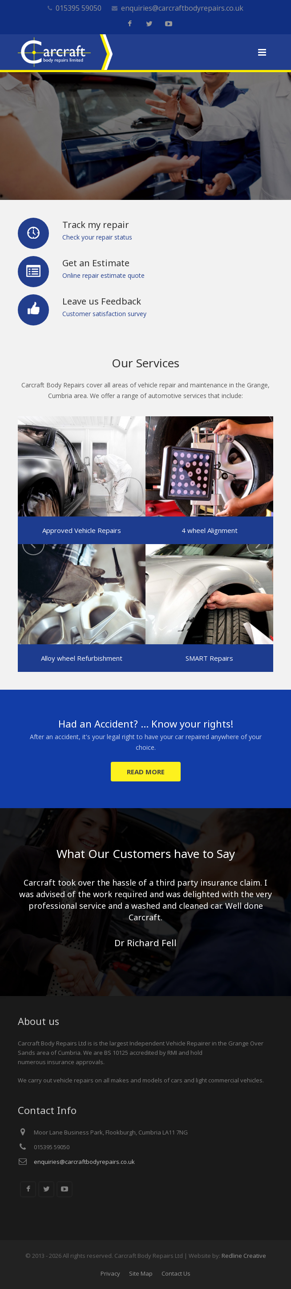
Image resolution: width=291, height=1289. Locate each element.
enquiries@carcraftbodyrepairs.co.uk (182, 8)
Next (258, 544)
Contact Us (176, 1273)
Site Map (141, 1273)
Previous (33, 544)
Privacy (110, 1273)
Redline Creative (244, 1256)
